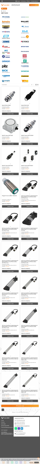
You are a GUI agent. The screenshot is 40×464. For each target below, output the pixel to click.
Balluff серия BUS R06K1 (27, 165)
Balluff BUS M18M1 (6, 105)
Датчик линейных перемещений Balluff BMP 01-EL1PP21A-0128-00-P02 (10, 391)
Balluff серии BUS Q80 (7, 135)
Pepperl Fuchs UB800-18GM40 (9, 195)
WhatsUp (23, 1)
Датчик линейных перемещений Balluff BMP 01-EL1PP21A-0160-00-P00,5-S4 (29, 391)
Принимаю (36, 462)
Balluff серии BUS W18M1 (27, 135)
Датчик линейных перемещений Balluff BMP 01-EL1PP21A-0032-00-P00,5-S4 (29, 197)
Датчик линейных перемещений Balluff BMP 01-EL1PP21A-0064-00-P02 (10, 294)
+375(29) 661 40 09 (15, 4)
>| (37, 409)
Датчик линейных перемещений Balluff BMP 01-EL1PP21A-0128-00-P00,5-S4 (10, 359)
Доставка (3, 423)
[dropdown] (2, 1)
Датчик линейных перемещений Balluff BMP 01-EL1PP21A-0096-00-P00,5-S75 (10, 326)
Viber (28, 1)
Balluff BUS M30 (25, 105)
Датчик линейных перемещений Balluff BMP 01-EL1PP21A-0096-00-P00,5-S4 (29, 294)
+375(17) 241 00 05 (15, 5)
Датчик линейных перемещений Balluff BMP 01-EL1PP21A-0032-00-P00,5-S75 (10, 229)
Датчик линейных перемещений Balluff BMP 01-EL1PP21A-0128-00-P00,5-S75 (29, 359)
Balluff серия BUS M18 (7, 165)
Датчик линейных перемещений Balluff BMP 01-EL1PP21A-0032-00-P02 (29, 229)
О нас (2, 420)
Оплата (3, 422)
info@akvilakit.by (34, 1)
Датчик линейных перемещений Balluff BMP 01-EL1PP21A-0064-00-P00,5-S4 (10, 262)
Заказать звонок (34, 5)
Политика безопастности (7, 427)
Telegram (18, 1)
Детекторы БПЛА (5, 425)
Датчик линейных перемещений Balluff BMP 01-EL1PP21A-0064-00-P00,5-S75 (29, 262)
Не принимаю (31, 462)
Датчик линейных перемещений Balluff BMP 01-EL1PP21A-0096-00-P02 (29, 326)
